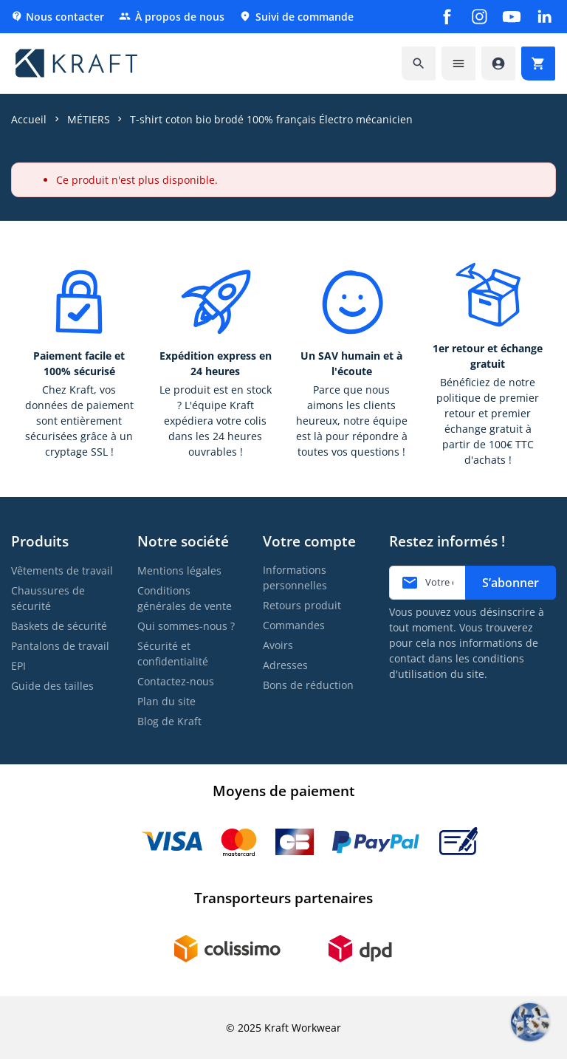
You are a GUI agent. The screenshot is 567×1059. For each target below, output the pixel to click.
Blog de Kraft (169, 721)
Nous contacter (57, 17)
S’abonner (510, 583)
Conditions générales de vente (184, 598)
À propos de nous (171, 17)
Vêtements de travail (62, 570)
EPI (18, 666)
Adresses (285, 665)
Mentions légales (179, 570)
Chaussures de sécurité (48, 598)
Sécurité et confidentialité (172, 653)
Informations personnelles (295, 577)
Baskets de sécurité (59, 626)
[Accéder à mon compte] (498, 63)
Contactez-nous (175, 681)
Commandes (294, 625)
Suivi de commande (296, 17)
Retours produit (302, 605)
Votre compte (309, 541)
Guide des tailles (52, 686)
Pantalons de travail (60, 646)
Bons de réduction (308, 685)
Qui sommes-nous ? (186, 626)
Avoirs (278, 645)
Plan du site (166, 701)
